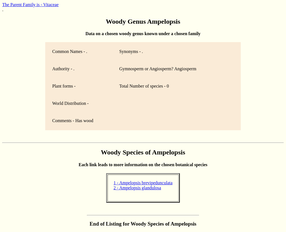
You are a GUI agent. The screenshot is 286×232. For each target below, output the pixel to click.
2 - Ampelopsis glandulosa (137, 187)
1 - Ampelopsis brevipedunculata (142, 182)
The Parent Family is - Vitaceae (30, 4)
